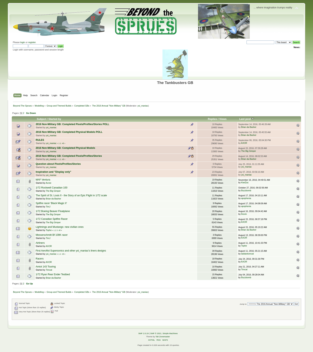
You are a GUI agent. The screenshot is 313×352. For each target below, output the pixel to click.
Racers (40, 258)
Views (223, 118)
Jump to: (243, 304)
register (32, 42)
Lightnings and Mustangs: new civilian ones (60, 227)
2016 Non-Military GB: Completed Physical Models (65, 148)
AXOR (244, 143)
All (63, 143)
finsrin (244, 214)
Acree (48, 183)
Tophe (49, 230)
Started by (54, 118)
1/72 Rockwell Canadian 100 (51, 187)
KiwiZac (245, 182)
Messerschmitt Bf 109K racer (52, 235)
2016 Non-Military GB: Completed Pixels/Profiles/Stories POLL (72, 124)
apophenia (246, 198)
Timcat (49, 270)
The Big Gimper (248, 151)
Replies (212, 118)
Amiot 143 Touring (46, 266)
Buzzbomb (246, 190)
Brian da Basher (248, 127)
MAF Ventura (43, 179)
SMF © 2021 (155, 333)
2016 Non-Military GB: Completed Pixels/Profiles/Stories (69, 156)
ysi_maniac (143, 106)
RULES (40, 140)
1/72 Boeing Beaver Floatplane (53, 211)
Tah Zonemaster (163, 336)
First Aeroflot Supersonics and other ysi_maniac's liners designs (71, 250)
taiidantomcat (247, 253)
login (22, 42)
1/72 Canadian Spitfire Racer (52, 219)
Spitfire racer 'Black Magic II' (51, 203)
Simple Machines (170, 333)
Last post (246, 118)
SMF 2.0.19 (143, 333)
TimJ (48, 206)
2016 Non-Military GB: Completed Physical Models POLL (69, 132)
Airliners (40, 243)
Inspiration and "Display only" (53, 172)
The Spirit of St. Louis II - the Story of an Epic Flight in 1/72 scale (71, 195)
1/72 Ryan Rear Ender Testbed (53, 274)
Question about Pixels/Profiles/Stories (58, 164)
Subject (41, 118)
